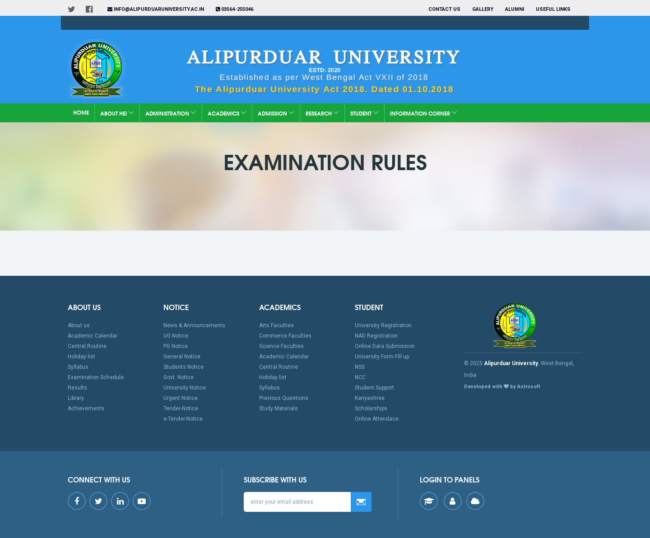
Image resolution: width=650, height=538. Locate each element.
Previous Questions (283, 398)
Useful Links (554, 9)
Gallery (482, 9)
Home (81, 112)
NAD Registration (376, 336)
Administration (170, 112)
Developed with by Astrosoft (502, 387)
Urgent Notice (180, 398)
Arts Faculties (276, 325)
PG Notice (175, 346)
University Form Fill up (382, 356)
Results (77, 388)
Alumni (514, 9)
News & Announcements (194, 325)
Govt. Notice (178, 377)
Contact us (444, 9)
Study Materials (278, 408)
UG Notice (175, 336)
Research (322, 112)
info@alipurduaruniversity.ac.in (155, 9)
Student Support (374, 388)
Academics (227, 112)
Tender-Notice (180, 408)
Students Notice (183, 367)
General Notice (181, 356)
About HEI (117, 112)
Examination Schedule (96, 377)
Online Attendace (377, 419)
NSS (360, 367)
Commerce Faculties (285, 336)
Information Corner (423, 112)
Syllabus (78, 367)
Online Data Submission (385, 346)
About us (79, 325)
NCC (360, 377)
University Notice (184, 388)
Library (76, 398)
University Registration (383, 325)
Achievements (86, 408)
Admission (276, 112)
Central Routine (87, 346)
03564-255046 (234, 9)
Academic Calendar (92, 336)
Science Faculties (281, 346)
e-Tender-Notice (183, 419)
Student (364, 112)
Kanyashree (370, 398)
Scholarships (371, 408)
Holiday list (81, 356)
